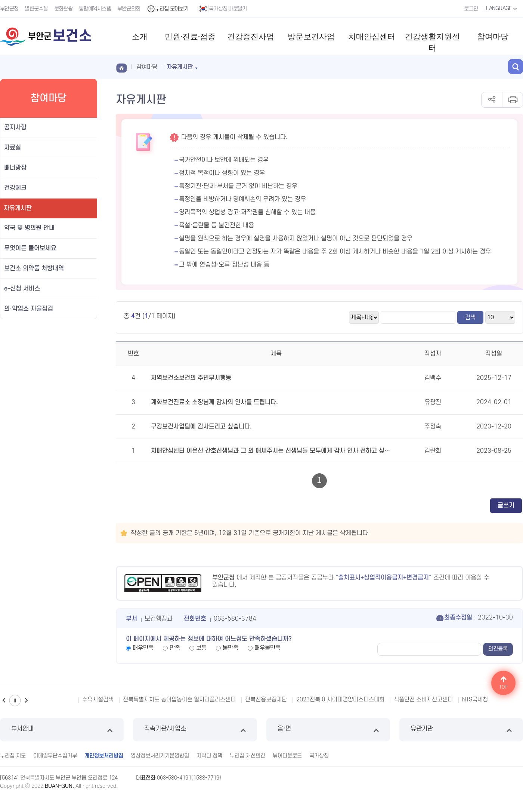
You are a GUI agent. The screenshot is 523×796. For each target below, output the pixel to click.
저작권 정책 (209, 756)
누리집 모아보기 (167, 9)
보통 (201, 648)
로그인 (471, 9)
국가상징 (319, 756)
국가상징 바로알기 (222, 8)
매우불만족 (267, 648)
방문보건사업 (311, 36)
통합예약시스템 (95, 9)
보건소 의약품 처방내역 (34, 268)
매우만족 (143, 648)
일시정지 (15, 700)
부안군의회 (128, 9)
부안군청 (9, 9)
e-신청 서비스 (22, 288)
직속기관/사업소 (194, 729)
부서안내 (61, 729)
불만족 (230, 648)
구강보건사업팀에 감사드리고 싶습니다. (201, 426)
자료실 (12, 147)
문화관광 (63, 9)
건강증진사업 (250, 36)
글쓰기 (506, 505)
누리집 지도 (13, 756)
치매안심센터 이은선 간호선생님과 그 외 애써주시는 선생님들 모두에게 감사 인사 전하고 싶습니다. (272, 451)
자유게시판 (18, 208)
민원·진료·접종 (190, 36)
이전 (3, 700)
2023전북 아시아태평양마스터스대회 (340, 699)
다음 (26, 700)
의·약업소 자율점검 (28, 308)
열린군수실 (36, 9)
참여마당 (492, 36)
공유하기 (492, 99)
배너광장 (15, 168)
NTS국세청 (475, 699)
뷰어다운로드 (287, 756)
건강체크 (15, 188)
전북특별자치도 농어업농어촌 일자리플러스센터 (179, 699)
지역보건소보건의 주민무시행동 (191, 378)
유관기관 (461, 729)
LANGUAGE (502, 8)
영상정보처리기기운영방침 (160, 756)
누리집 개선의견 (247, 756)
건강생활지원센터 (432, 42)
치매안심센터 (371, 36)
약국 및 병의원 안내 (29, 228)
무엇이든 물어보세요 (30, 248)
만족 (175, 648)
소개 (140, 36)
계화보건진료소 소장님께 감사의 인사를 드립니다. (214, 402)
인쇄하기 (512, 99)
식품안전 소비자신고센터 (423, 699)
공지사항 (15, 127)
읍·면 (328, 729)
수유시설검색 (98, 699)
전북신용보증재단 (266, 699)
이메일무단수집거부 (55, 756)
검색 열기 (515, 66)
